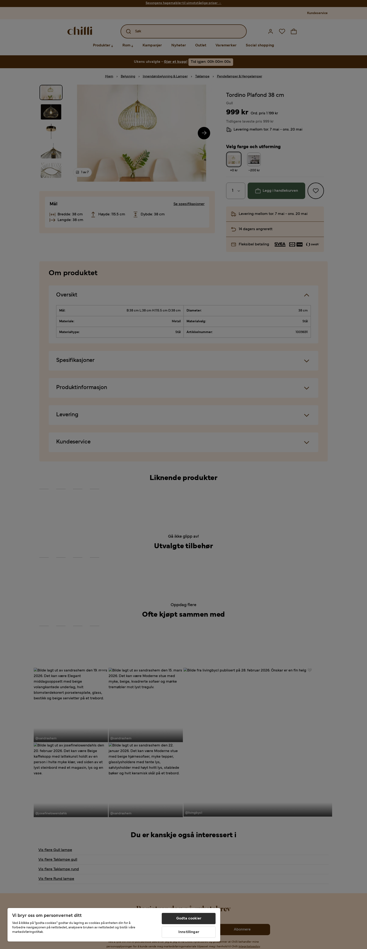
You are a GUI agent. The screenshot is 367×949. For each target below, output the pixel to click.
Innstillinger (188, 932)
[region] (113, 924)
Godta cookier (188, 918)
